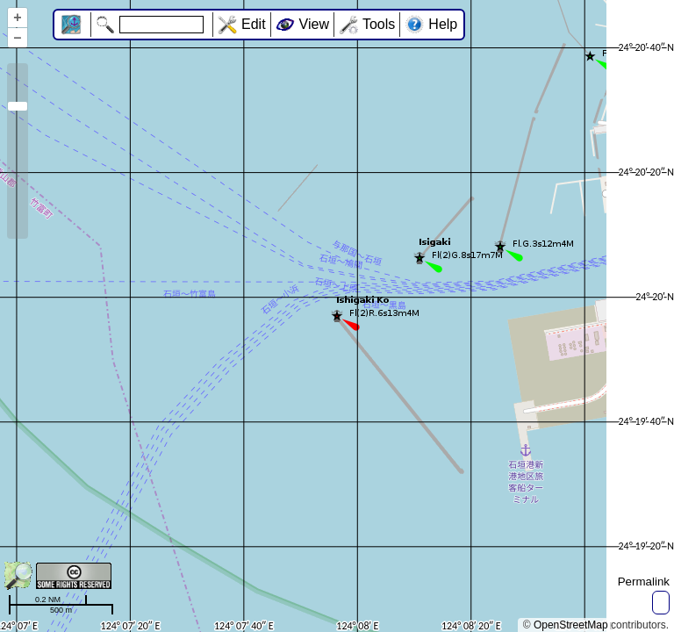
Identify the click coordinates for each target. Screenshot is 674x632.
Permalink (644, 581)
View (314, 24)
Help (442, 24)
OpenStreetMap (571, 625)
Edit (253, 24)
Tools (378, 24)
